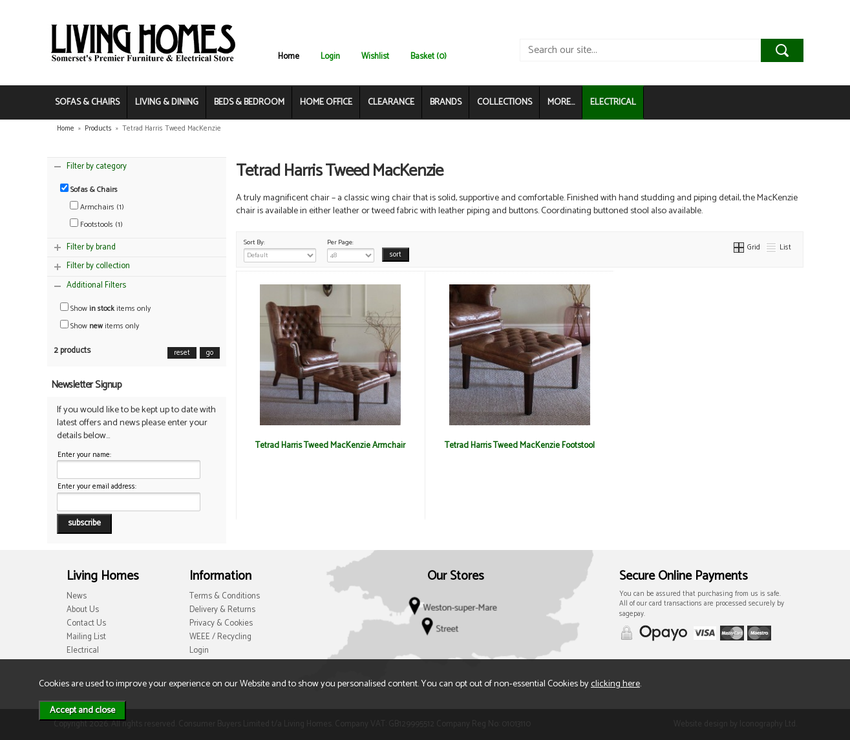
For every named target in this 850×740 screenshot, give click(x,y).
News (77, 596)
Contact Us (86, 623)
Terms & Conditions (224, 596)
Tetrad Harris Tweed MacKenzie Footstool (520, 445)
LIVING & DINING (166, 102)
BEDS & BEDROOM (249, 102)
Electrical (83, 650)
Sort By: (280, 249)
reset (182, 353)
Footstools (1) (96, 224)
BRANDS (446, 102)
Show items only (105, 308)
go (209, 353)
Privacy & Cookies (221, 623)
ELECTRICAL (613, 102)
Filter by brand (91, 247)
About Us (83, 610)
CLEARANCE (391, 102)
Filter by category (97, 166)
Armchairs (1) (97, 207)
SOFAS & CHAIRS (87, 102)
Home (288, 56)
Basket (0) (428, 56)
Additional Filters (96, 285)
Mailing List (86, 637)
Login (330, 56)
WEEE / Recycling (220, 637)
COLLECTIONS (504, 102)
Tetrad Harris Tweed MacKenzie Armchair (330, 445)
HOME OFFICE (326, 102)
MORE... (561, 102)
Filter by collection (98, 266)
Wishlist (375, 56)
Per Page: (350, 249)
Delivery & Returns (222, 610)
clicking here (615, 684)
